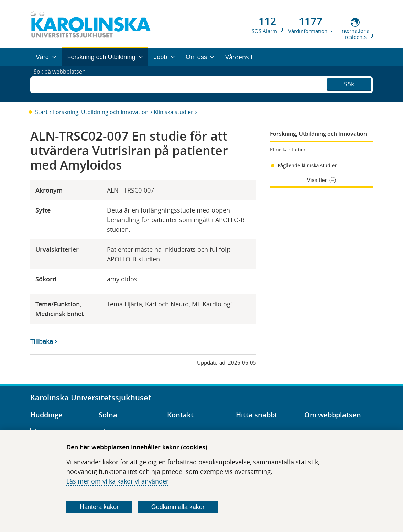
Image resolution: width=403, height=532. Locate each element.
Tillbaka (41, 341)
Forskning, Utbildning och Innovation (101, 112)
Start (41, 112)
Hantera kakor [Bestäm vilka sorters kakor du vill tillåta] (99, 506)
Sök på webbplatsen (63, 84)
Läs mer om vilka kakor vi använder (117, 481)
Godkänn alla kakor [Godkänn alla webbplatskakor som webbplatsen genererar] (178, 506)
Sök (349, 83)
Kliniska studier (173, 112)
